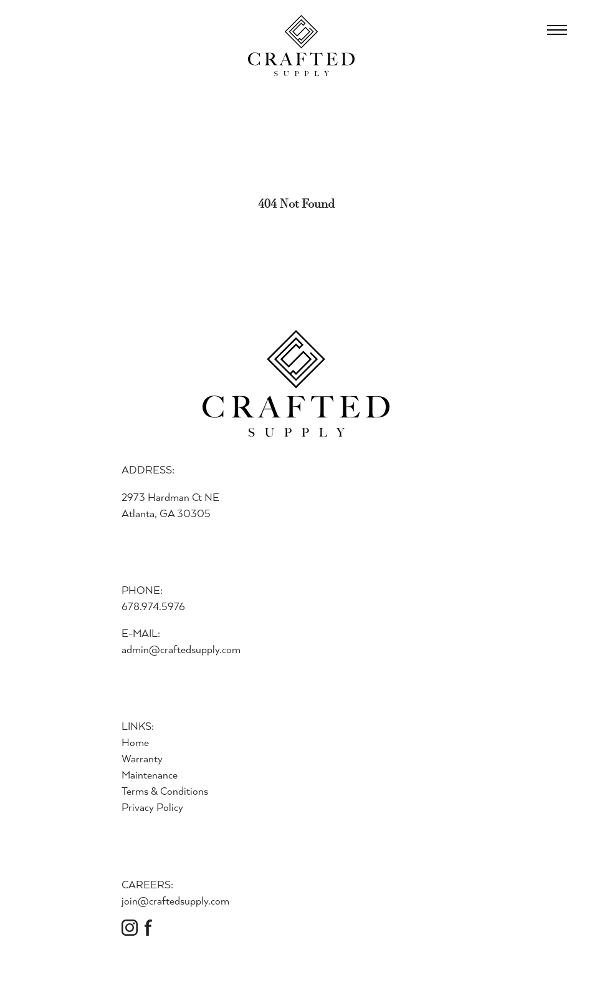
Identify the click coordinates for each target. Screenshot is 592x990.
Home (135, 742)
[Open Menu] (557, 30)
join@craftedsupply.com (175, 900)
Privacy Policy (152, 807)
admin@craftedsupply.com (181, 649)
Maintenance (150, 774)
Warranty (142, 758)
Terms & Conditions (165, 791)
